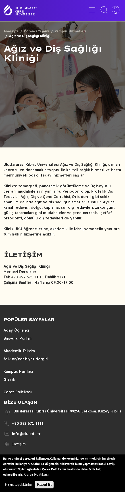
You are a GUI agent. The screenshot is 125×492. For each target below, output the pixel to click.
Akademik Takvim (19, 351)
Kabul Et (44, 484)
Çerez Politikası (18, 392)
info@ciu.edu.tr (26, 433)
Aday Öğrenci (16, 330)
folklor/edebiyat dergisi (26, 359)
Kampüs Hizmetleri (70, 31)
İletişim (19, 444)
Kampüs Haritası (18, 371)
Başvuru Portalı (18, 338)
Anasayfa (11, 31)
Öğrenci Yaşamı (36, 31)
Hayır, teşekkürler (18, 484)
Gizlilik (9, 379)
